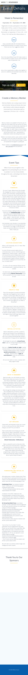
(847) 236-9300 (9, 146)
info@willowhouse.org (17, 144)
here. (15, 537)
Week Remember (9, 2)
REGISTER (21, 85)
